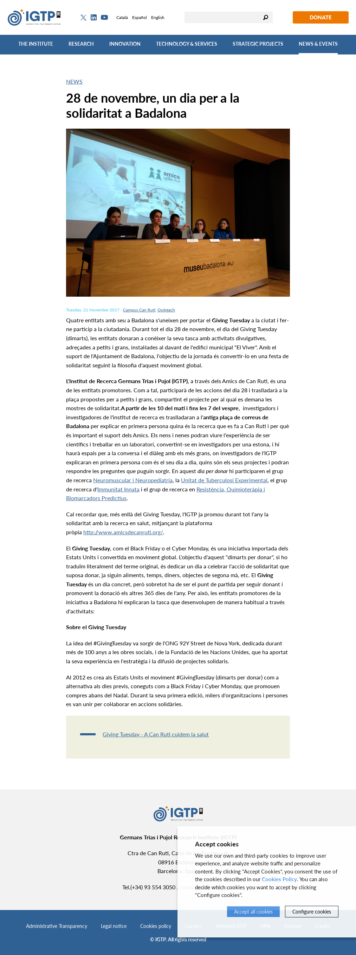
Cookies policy (155, 926)
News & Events (318, 44)
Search (266, 17)
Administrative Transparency (56, 926)
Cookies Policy (279, 879)
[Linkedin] (94, 17)
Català (122, 17)
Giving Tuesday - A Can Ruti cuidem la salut (156, 734)
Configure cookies (311, 912)
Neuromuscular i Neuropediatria (133, 480)
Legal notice (114, 926)
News (74, 81)
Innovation (125, 44)
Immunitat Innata (118, 489)
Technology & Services (186, 44)
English (157, 17)
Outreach (166, 309)
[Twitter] (83, 17)
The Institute (35, 44)
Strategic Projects (258, 44)
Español (139, 17)
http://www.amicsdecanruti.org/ (123, 532)
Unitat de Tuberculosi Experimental (224, 480)
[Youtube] (104, 17)
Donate (321, 17)
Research (81, 44)
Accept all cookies (253, 912)
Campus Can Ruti (139, 309)
